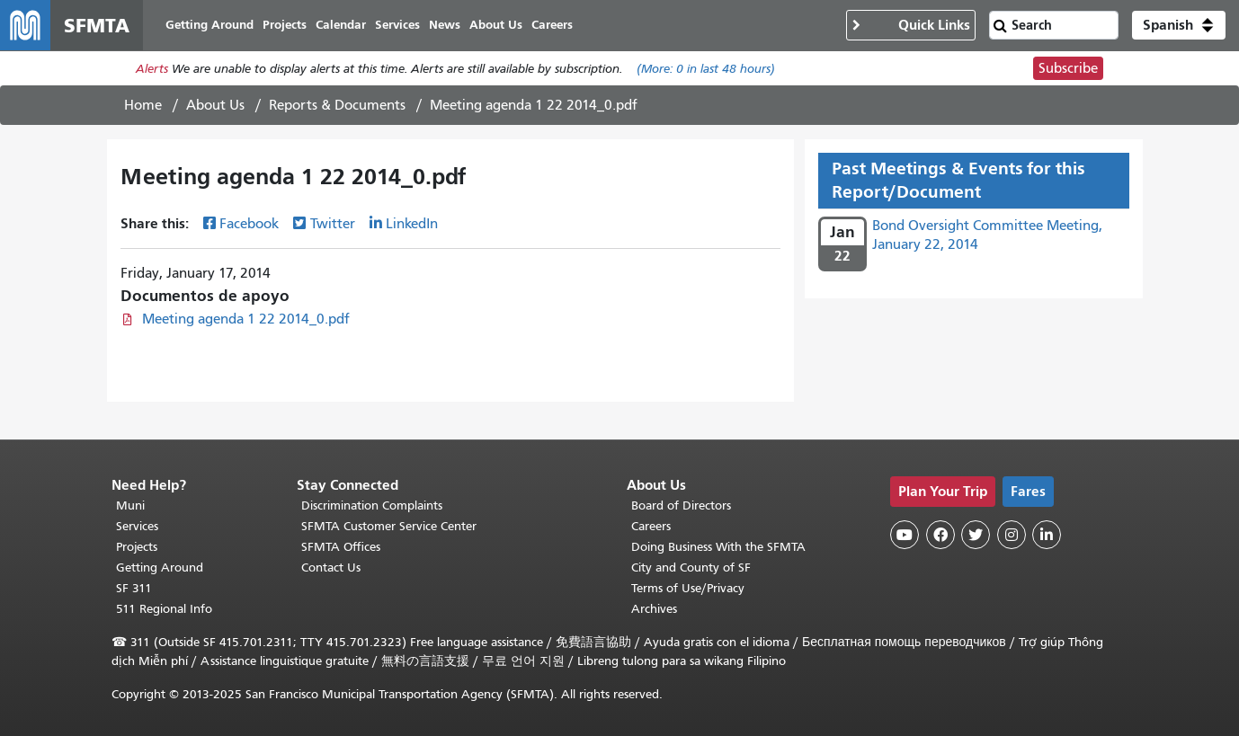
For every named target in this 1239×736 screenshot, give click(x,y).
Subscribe (1068, 68)
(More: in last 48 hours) (706, 68)
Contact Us (331, 567)
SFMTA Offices (340, 546)
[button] (1179, 25)
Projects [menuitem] (285, 24)
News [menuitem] (444, 24)
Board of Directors (681, 505)
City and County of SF (691, 567)
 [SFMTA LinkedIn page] (1046, 535)
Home (143, 105)
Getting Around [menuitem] (209, 24)
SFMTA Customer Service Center (389, 526)
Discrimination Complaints (371, 505)
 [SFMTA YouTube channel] (904, 535)
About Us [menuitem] (495, 24)
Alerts (152, 68)
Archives (654, 608)
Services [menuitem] (397, 24)
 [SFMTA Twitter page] (975, 535)
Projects (136, 546)
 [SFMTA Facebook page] (940, 535)
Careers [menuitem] (552, 24)
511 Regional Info (164, 608)
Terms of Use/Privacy (687, 588)
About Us (215, 105)
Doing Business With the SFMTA (718, 546)
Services (137, 526)
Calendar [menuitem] (341, 24)
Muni (130, 505)
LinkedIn (412, 224)
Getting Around (159, 567)
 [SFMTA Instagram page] (1011, 535)
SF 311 (134, 588)
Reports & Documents (337, 105)
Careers (651, 526)
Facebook (249, 224)
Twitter (332, 224)
